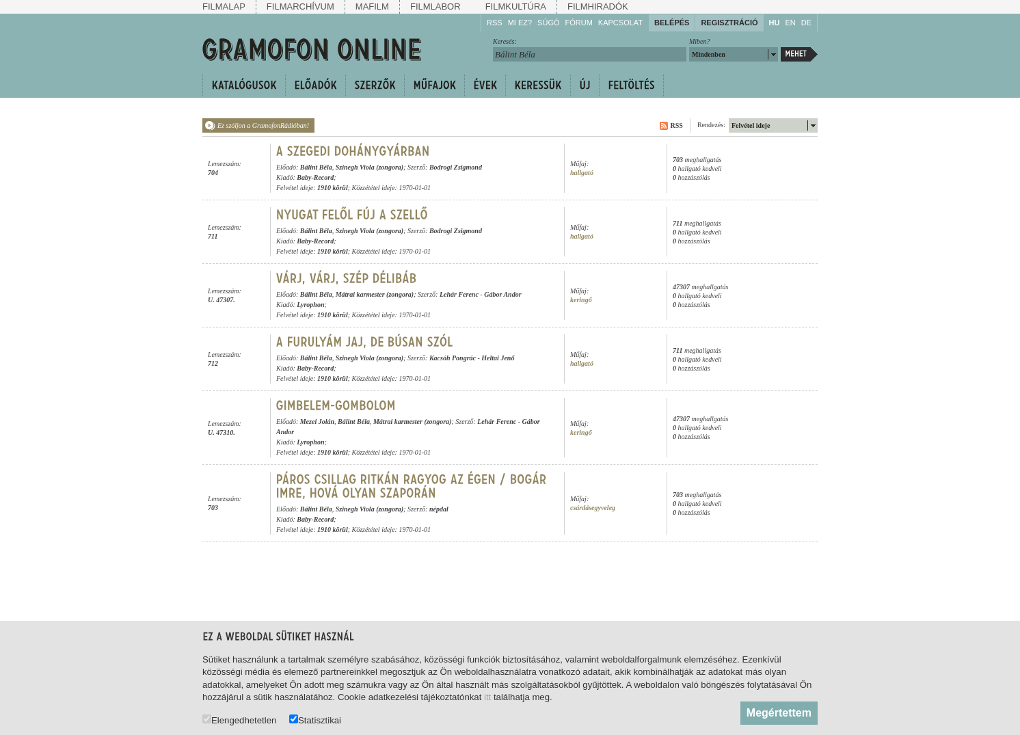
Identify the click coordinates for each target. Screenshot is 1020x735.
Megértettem (779, 713)
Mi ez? (520, 22)
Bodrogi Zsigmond (455, 167)
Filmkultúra (515, 6)
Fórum (579, 22)
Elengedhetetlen (239, 719)
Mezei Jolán (317, 421)
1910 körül (332, 187)
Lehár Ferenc (459, 294)
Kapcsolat (620, 22)
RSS (494, 22)
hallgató (581, 172)
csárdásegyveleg (592, 507)
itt (487, 697)
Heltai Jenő (497, 358)
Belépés (671, 22)
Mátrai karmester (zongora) (375, 294)
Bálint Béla (316, 167)
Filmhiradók (597, 6)
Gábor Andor (502, 294)
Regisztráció (729, 22)
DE (806, 22)
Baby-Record (315, 177)
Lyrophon (310, 304)
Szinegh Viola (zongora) (369, 167)
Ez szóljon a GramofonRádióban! (263, 125)
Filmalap (223, 6)
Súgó (548, 22)
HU (774, 22)
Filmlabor (435, 6)
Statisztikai (315, 719)
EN (790, 22)
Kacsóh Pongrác (452, 358)
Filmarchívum (300, 6)
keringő (581, 300)
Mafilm (372, 6)
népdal (438, 509)
